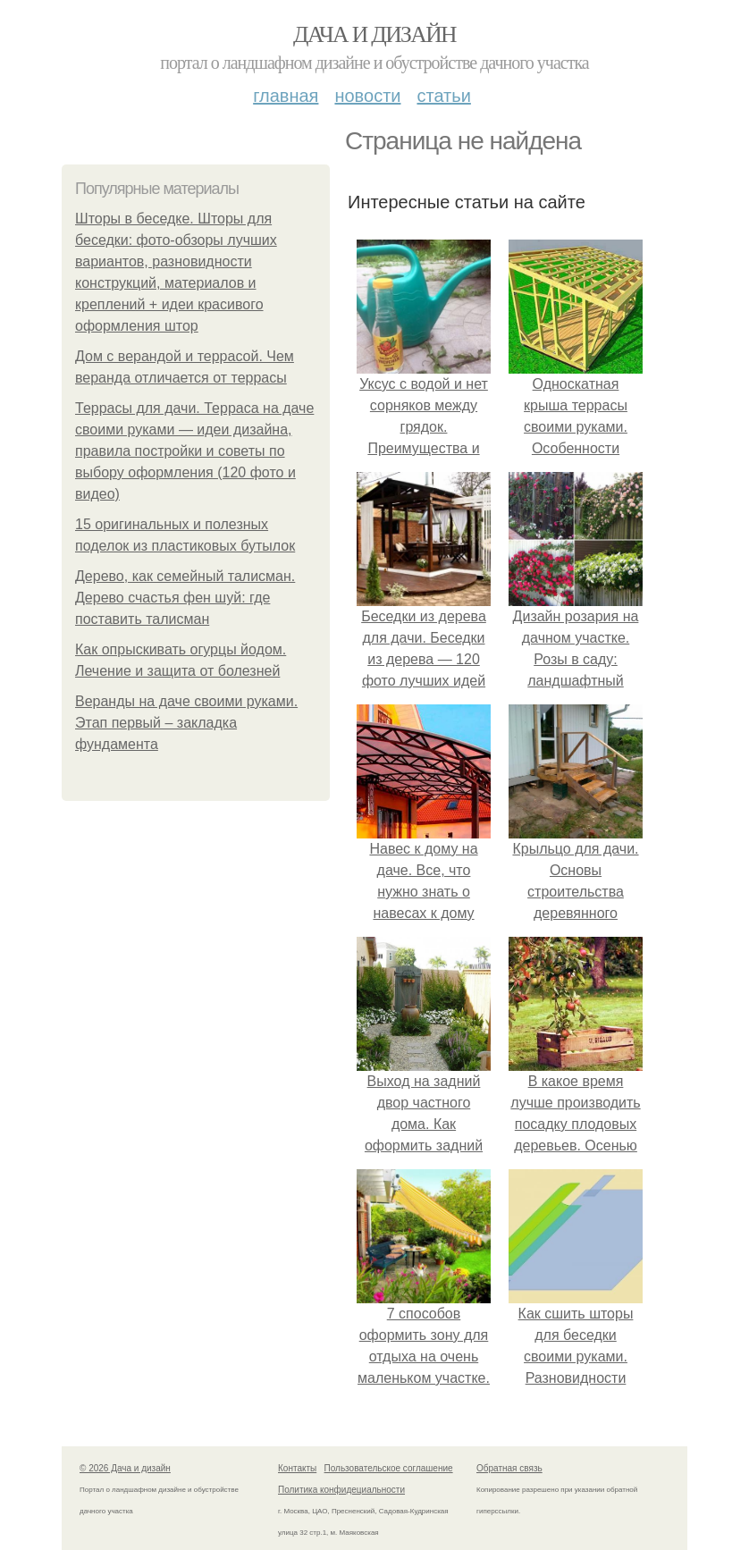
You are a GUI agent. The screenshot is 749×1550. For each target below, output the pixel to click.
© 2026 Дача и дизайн (125, 1468)
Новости (367, 95)
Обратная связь (509, 1468)
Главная (285, 95)
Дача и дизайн (374, 34)
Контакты (297, 1468)
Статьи (443, 95)
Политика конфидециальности (341, 1490)
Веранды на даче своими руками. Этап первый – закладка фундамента (186, 723)
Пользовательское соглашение (388, 1468)
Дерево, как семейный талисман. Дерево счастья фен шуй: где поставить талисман (185, 598)
